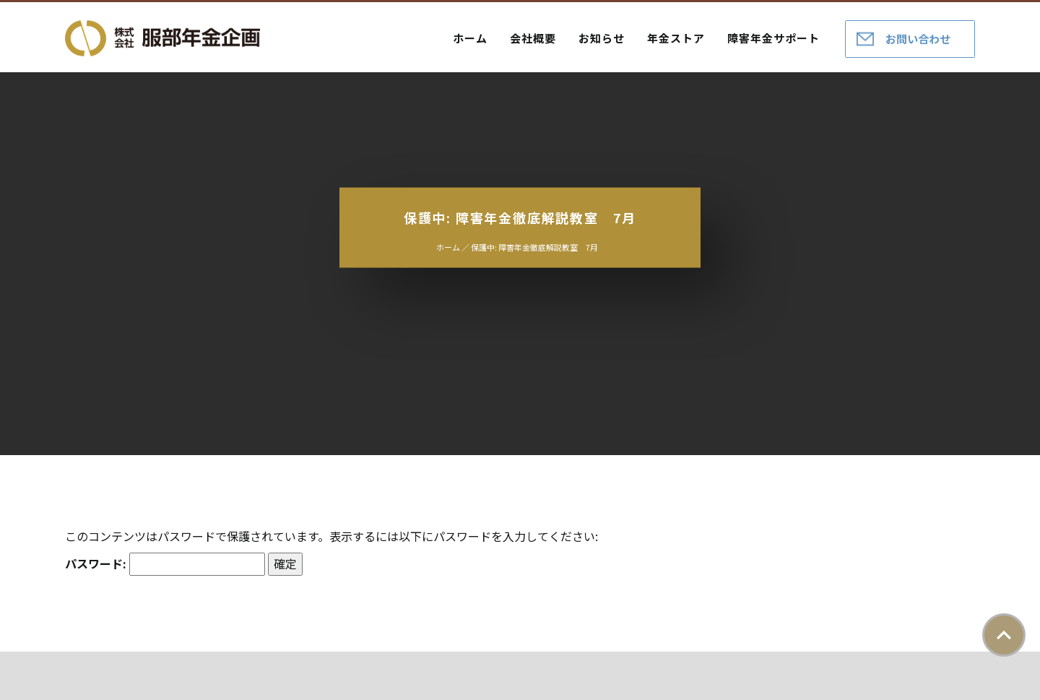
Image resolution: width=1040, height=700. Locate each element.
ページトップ (1004, 635)
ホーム (470, 38)
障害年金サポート (773, 38)
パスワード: (165, 564)
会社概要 (533, 38)
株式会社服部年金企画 (162, 38)
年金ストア (676, 38)
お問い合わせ (917, 38)
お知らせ (601, 38)
